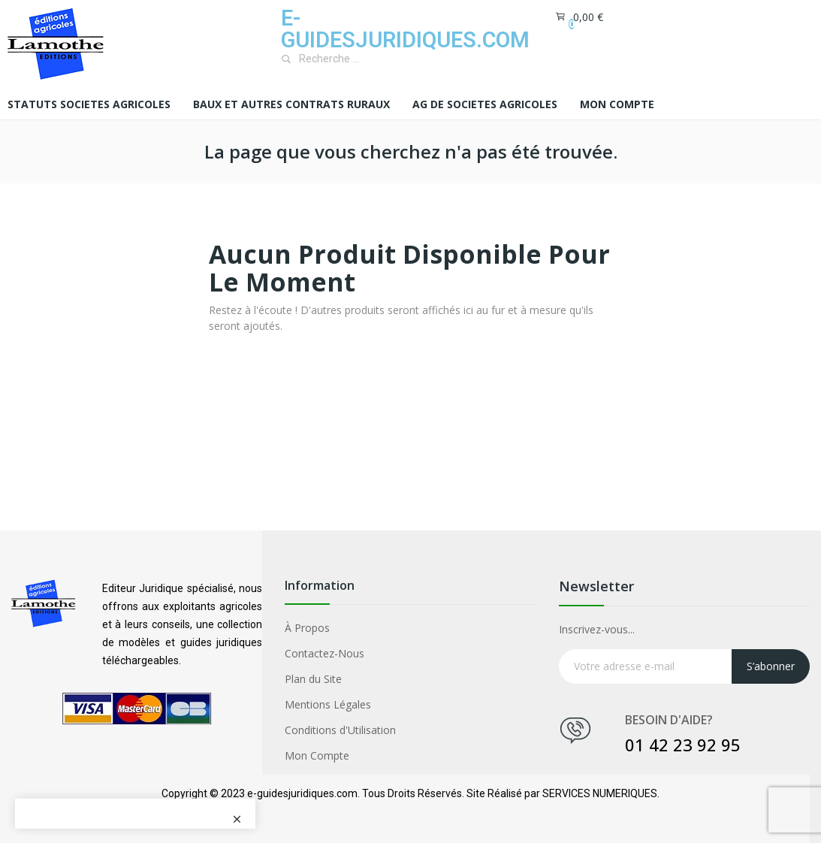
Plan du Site (313, 679)
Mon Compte (317, 755)
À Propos (307, 628)
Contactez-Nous (324, 653)
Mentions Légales (328, 704)
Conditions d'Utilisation (340, 730)
